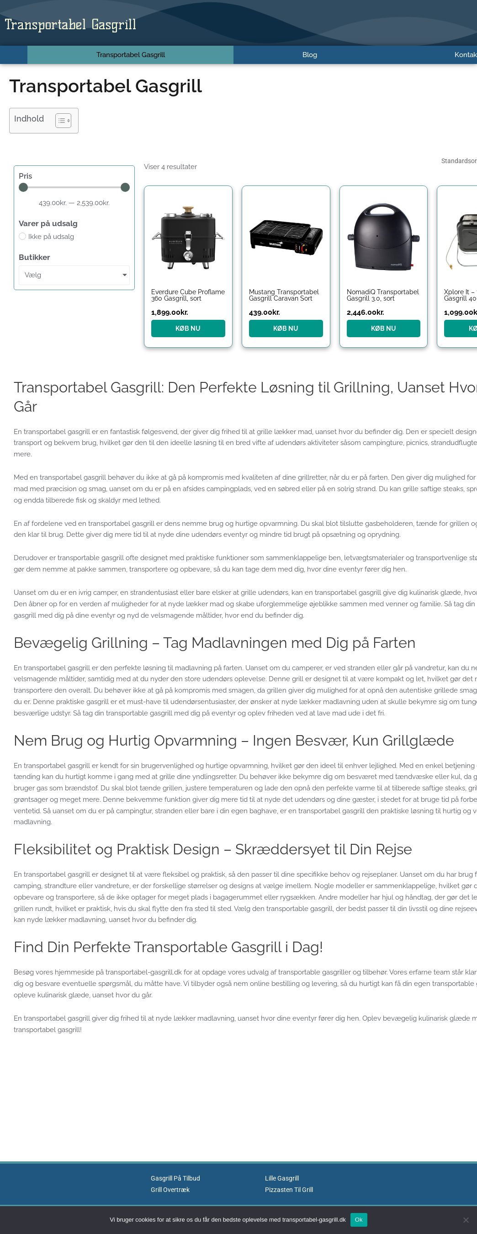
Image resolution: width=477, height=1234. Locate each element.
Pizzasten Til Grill (291, 1190)
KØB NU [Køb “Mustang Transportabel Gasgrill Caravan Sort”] (285, 328)
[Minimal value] (74, 187)
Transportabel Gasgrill (94, 23)
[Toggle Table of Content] (58, 120)
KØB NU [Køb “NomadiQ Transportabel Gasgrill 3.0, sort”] (383, 328)
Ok (359, 1219)
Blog (309, 55)
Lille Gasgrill (284, 1178)
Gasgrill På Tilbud (177, 1178)
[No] (465, 1219)
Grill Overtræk (172, 1190)
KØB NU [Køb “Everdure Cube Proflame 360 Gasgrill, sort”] (188, 328)
